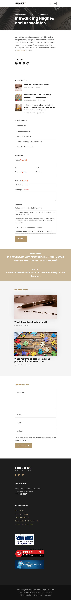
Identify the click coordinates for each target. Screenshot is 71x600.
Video (32, 14)
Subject (21, 181)
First (16, 168)
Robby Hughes (20, 14)
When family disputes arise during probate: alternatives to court (32, 360)
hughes (41, 87)
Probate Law (21, 126)
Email (21, 172)
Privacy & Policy (26, 595)
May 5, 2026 (30, 87)
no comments (43, 14)
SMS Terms (38, 595)
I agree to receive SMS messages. (29, 208)
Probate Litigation (23, 131)
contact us (21, 50)
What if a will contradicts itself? (36, 85)
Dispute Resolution (24, 136)
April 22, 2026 (31, 100)
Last (37, 168)
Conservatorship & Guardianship (29, 142)
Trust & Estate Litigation (26, 147)
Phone (38, 172)
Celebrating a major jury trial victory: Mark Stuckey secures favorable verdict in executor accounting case (39, 107)
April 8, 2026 (30, 113)
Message (22, 190)
